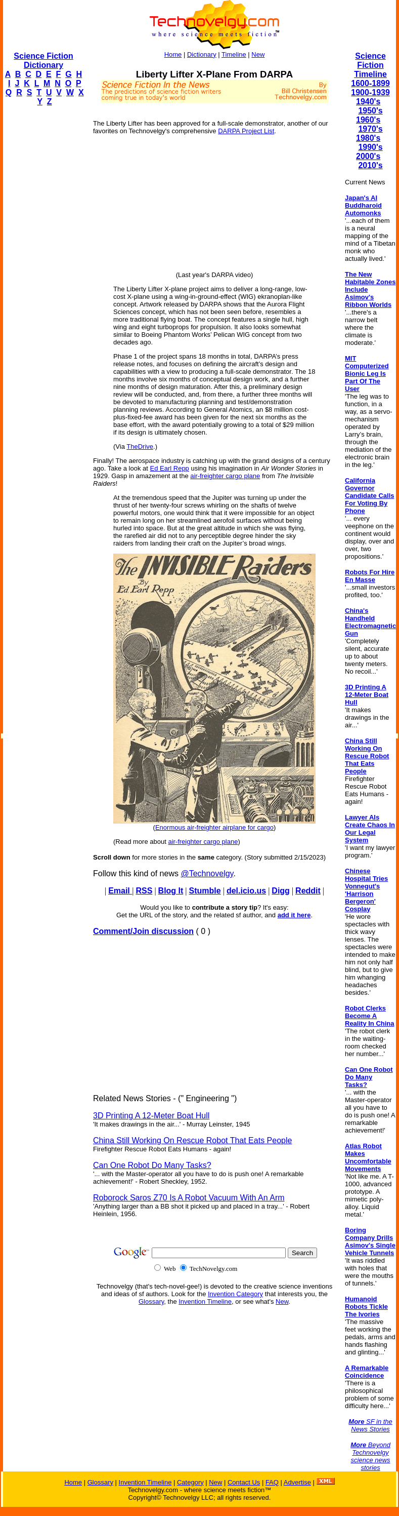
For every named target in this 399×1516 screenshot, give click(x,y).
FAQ (272, 1482)
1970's (370, 129)
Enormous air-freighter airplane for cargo (214, 827)
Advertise (297, 1482)
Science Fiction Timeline (370, 65)
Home (173, 54)
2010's (370, 165)
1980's (368, 138)
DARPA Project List (246, 131)
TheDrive (139, 446)
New (257, 54)
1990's (370, 147)
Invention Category (235, 1294)
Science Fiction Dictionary (43, 60)
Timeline (233, 54)
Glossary (151, 1301)
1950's (370, 110)
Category (190, 1482)
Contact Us (244, 1482)
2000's (368, 156)
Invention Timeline (205, 1301)
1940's (368, 101)
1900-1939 (370, 92)
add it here (294, 915)
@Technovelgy (207, 873)
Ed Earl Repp (169, 468)
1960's (368, 119)
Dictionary (201, 54)
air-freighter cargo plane (225, 476)
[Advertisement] (43, 266)
